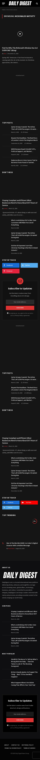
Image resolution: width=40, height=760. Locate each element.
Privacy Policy (19, 315)
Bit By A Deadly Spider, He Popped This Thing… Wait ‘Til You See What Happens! (24, 674)
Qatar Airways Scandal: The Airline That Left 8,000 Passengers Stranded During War (24, 129)
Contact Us (15, 745)
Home (3, 10)
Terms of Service (29, 748)
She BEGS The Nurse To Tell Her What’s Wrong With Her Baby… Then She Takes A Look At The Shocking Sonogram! (24, 662)
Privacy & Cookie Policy (13, 748)
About (6, 745)
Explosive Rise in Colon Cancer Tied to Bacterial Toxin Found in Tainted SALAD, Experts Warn (24, 162)
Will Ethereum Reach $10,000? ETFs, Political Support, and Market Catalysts (23, 151)
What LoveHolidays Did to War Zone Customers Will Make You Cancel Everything (23, 222)
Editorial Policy (27, 745)
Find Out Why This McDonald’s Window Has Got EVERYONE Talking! (20, 49)
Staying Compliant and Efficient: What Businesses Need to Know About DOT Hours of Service (19, 203)
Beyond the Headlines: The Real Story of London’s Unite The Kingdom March (24, 139)
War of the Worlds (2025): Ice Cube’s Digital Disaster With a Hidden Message (22, 544)
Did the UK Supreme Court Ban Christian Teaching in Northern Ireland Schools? (24, 248)
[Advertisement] (20, 97)
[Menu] (3, 3)
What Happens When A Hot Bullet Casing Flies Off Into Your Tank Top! (23, 684)
